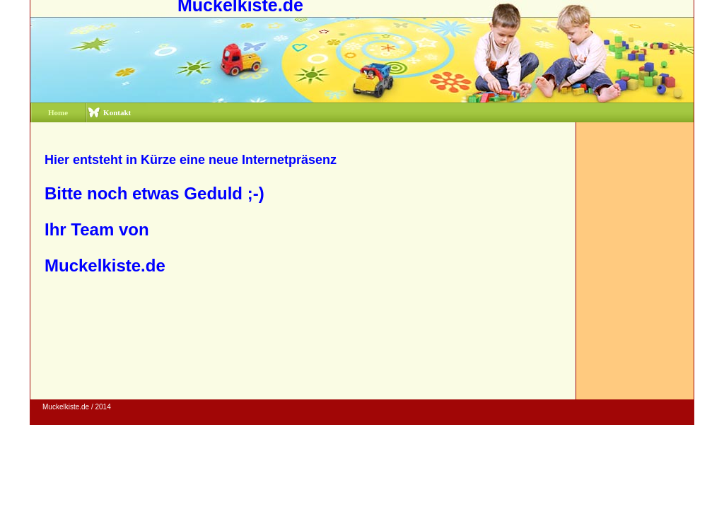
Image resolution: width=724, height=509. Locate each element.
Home (58, 112)
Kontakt (117, 112)
